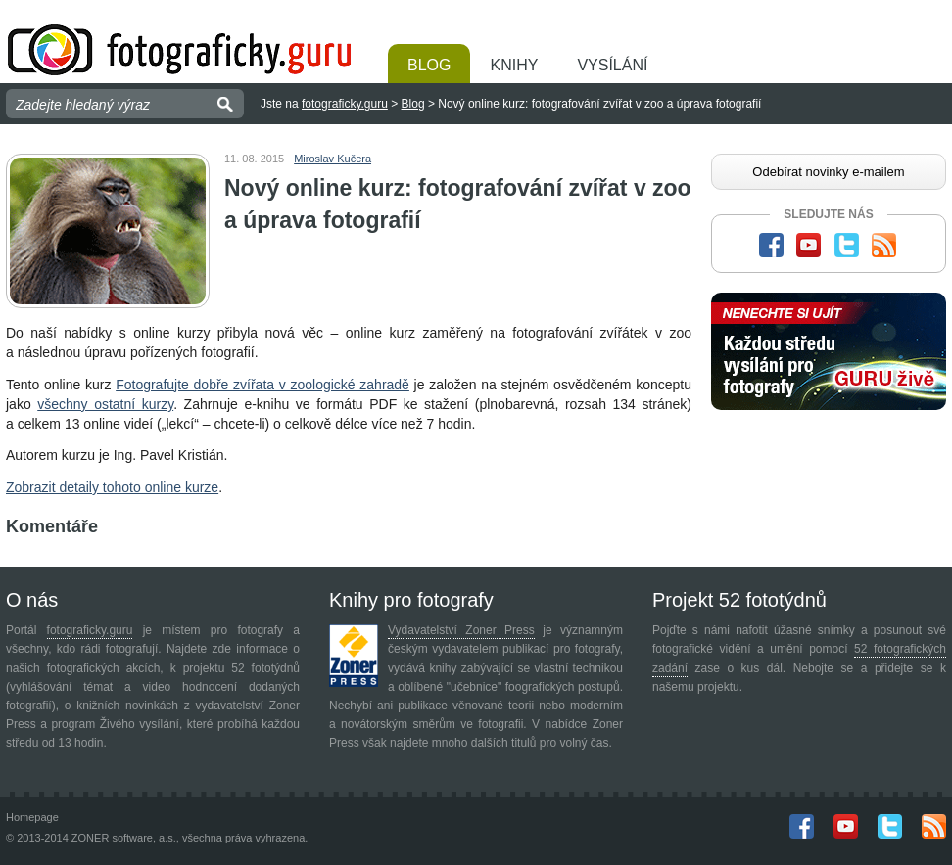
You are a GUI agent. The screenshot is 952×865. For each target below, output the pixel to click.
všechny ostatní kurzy (105, 404)
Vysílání (612, 65)
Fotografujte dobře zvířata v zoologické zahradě (262, 384)
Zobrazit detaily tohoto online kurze (112, 487)
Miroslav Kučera (332, 158)
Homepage (32, 817)
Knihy (514, 65)
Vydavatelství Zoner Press (461, 630)
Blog (429, 65)
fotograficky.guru (345, 104)
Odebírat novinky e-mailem (828, 171)
